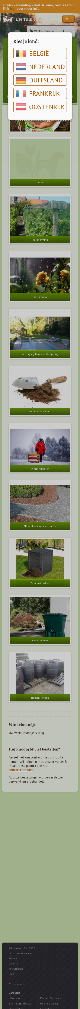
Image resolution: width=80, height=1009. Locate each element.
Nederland (40, 67)
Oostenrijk (40, 107)
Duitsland (39, 80)
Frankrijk (38, 93)
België (32, 53)
